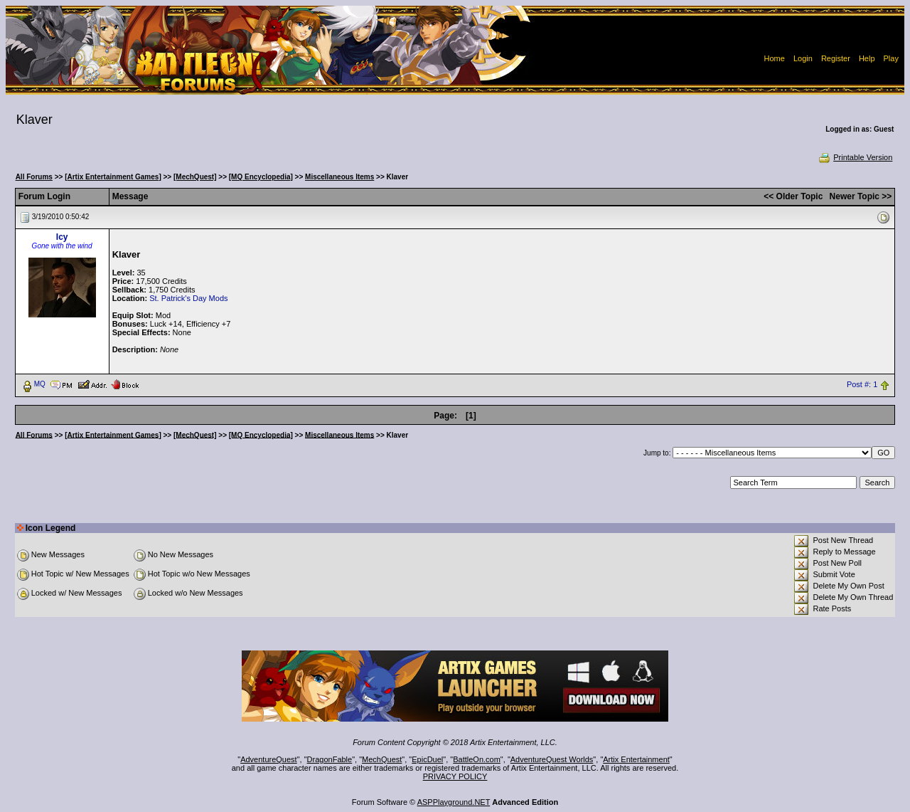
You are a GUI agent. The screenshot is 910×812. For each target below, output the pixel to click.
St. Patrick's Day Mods (188, 298)
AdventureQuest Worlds (552, 759)
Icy (62, 237)
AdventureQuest (268, 759)
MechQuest (382, 759)
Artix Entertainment (636, 759)
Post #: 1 (862, 384)
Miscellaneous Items (339, 177)
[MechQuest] (195, 177)
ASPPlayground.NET (454, 802)
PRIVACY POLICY (455, 776)
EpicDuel (427, 759)
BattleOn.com (476, 759)
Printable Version (855, 157)
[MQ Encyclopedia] (261, 177)
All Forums (34, 177)
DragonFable (330, 759)
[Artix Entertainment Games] (113, 177)
